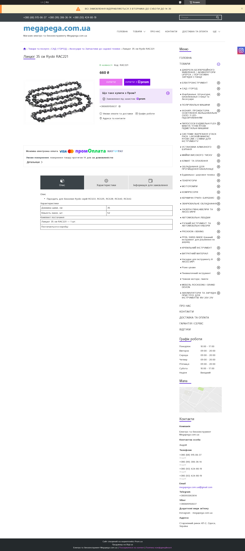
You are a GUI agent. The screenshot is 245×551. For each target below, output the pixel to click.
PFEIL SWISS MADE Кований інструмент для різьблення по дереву (198, 240)
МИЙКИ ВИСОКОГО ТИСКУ (197, 155)
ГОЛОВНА (122, 31)
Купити (111, 82)
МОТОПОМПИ (190, 186)
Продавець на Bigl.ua (122, 544)
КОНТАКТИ (171, 31)
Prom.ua (139, 541)
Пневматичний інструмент (196, 273)
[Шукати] (217, 17)
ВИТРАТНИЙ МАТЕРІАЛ (195, 253)
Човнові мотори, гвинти (195, 279)
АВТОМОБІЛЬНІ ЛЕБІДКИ (196, 217)
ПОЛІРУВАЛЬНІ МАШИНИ (196, 105)
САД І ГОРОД (190, 88)
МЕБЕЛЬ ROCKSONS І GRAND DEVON (198, 286)
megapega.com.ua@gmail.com (195, 487)
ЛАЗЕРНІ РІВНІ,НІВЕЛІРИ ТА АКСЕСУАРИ (197, 211)
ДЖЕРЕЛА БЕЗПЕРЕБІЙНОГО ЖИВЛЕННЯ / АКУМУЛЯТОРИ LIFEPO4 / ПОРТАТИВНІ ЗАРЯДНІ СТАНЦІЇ (198, 73)
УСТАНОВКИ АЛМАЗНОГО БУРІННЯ (196, 148)
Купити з (137, 82)
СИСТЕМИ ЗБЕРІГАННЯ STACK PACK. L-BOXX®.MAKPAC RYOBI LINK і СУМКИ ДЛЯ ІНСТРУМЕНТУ (199, 137)
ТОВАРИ (137, 31)
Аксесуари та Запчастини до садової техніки (94, 49)
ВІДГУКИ (185, 329)
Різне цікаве (189, 267)
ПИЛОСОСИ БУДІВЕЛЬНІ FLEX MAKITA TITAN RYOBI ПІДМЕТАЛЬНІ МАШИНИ (199, 126)
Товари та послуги (38, 49)
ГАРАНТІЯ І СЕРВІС (191, 323)
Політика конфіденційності (159, 547)
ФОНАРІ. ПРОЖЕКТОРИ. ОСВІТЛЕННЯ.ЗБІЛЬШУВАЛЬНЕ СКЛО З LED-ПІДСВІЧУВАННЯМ (199, 114)
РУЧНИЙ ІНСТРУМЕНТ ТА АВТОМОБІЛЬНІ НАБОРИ (196, 224)
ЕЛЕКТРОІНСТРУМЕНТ (195, 83)
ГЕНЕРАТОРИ (189, 180)
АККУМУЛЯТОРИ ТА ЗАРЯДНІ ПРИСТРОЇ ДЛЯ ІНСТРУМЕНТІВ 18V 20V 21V (199, 295)
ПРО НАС (155, 31)
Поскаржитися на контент (131, 547)
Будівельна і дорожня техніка (198, 175)
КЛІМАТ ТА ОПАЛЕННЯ (195, 161)
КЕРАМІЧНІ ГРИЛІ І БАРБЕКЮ (198, 198)
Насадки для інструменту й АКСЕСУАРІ (197, 260)
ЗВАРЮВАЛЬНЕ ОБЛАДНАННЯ (199, 203)
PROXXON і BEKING (193, 231)
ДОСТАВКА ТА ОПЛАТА (195, 31)
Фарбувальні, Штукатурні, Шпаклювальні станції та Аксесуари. (196, 97)
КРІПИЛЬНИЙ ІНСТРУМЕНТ (197, 248)
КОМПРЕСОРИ (190, 192)
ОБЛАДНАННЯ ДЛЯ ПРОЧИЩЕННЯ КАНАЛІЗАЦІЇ (197, 168)
